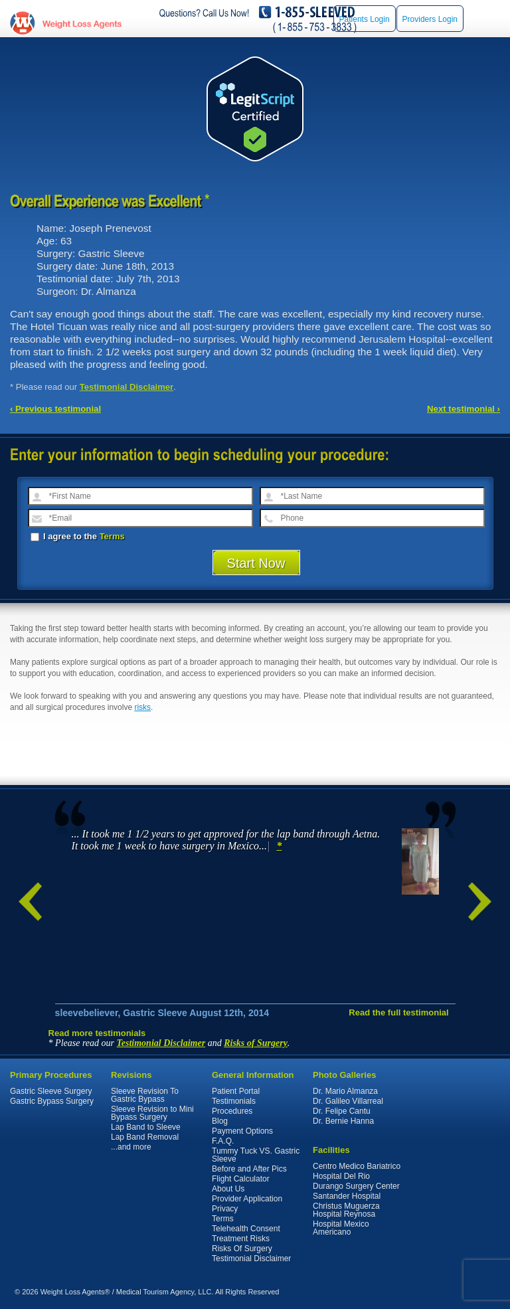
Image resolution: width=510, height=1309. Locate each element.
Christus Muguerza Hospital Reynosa (346, 1210)
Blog (220, 1121)
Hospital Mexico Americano (341, 1228)
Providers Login (430, 19)
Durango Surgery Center (356, 1186)
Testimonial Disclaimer (127, 387)
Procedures (232, 1111)
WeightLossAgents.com (81, 23)
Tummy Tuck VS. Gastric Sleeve (255, 1155)
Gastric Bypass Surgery (52, 1101)
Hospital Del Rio (341, 1176)
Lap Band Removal (145, 1137)
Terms (112, 536)
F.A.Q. (223, 1141)
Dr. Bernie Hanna (343, 1121)
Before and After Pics (249, 1169)
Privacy (225, 1208)
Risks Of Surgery (242, 1248)
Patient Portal (236, 1091)
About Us (228, 1188)
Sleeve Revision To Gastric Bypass (145, 1095)
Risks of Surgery (256, 1043)
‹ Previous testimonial (55, 409)
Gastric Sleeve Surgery (51, 1091)
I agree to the (78, 536)
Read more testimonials (97, 1033)
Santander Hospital (347, 1196)
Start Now (256, 563)
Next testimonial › (463, 409)
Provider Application (247, 1198)
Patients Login (364, 19)
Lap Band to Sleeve (146, 1127)
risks (142, 707)
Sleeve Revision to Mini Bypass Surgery (152, 1113)
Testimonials (234, 1101)
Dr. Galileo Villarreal (348, 1101)
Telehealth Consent (246, 1228)
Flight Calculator (241, 1178)
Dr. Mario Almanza (345, 1091)
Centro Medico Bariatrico (356, 1166)
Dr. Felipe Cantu (342, 1111)
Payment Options (242, 1131)
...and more (131, 1147)
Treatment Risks (241, 1238)
